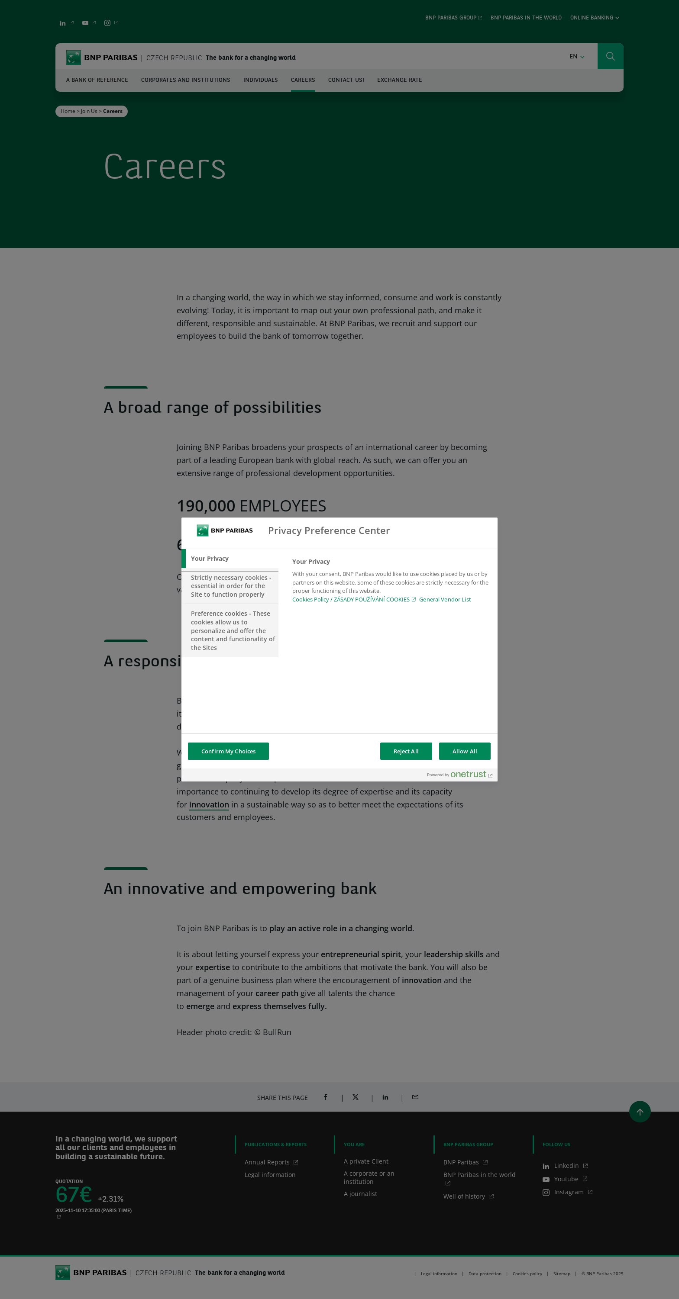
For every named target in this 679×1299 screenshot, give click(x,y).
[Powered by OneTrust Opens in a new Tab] (460, 776)
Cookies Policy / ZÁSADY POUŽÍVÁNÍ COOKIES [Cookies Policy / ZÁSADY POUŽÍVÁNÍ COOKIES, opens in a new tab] (351, 599)
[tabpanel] (391, 583)
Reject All (406, 751)
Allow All (465, 751)
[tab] (229, 558)
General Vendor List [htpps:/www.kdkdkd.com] (445, 599)
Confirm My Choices (228, 751)
